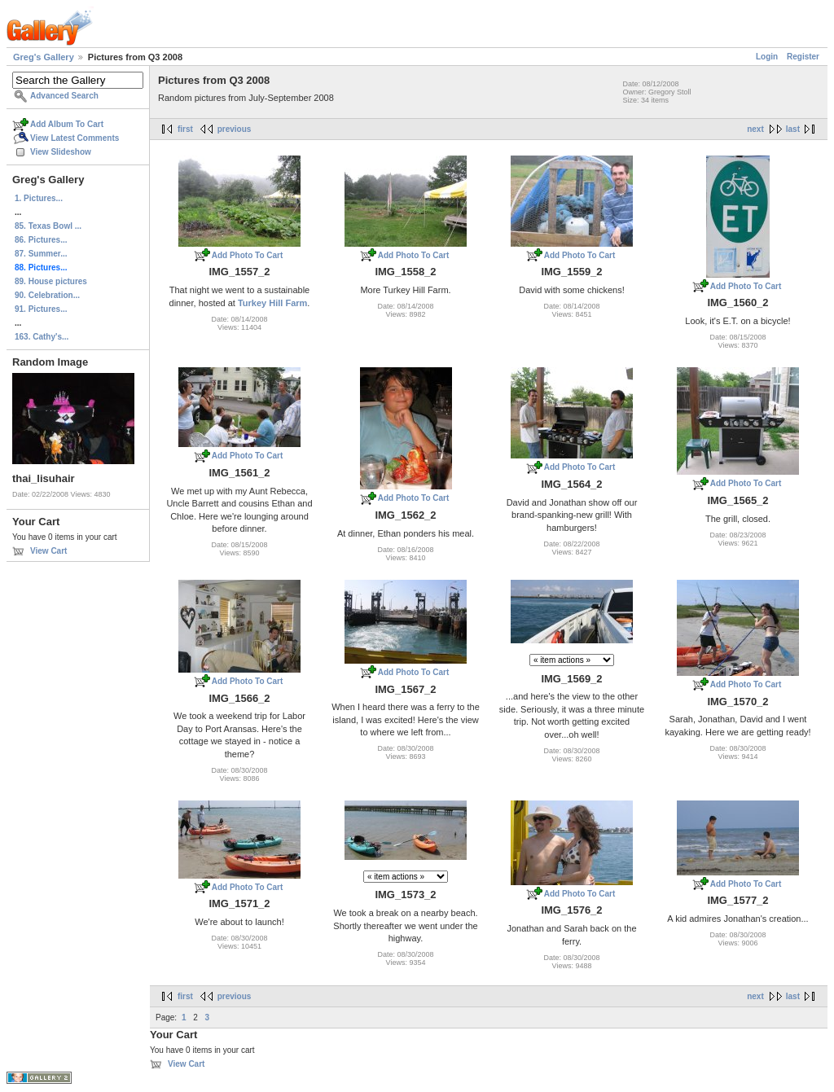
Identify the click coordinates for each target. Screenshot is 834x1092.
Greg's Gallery (43, 57)
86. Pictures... (41, 239)
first (185, 129)
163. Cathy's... (41, 336)
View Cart (48, 550)
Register (803, 56)
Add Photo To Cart (247, 255)
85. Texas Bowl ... (48, 225)
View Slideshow (60, 151)
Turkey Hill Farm (272, 303)
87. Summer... (41, 253)
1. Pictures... (39, 198)
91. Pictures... (41, 309)
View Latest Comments (74, 138)
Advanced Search (64, 95)
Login (767, 56)
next (755, 129)
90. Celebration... (47, 295)
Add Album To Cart (66, 124)
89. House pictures (51, 281)
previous (234, 129)
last (793, 129)
